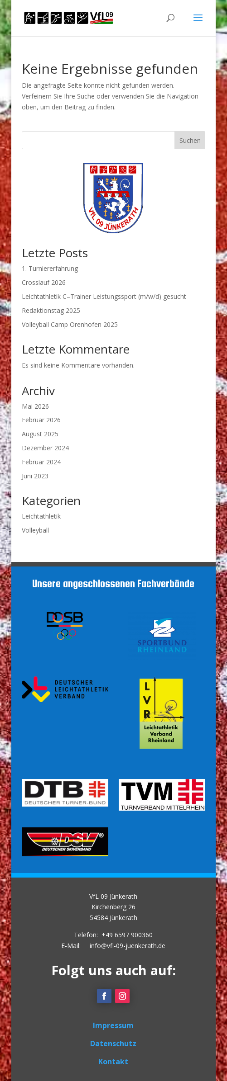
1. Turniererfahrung (50, 268)
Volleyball (35, 530)
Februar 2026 (41, 419)
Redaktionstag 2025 (51, 310)
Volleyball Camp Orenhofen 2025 (70, 324)
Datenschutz (113, 1043)
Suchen (190, 140)
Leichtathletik (41, 516)
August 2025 (40, 434)
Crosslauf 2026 (44, 282)
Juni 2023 (35, 476)
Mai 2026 (35, 406)
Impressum (113, 1025)
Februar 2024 (41, 462)
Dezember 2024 (45, 448)
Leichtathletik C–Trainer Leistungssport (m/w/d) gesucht (104, 296)
